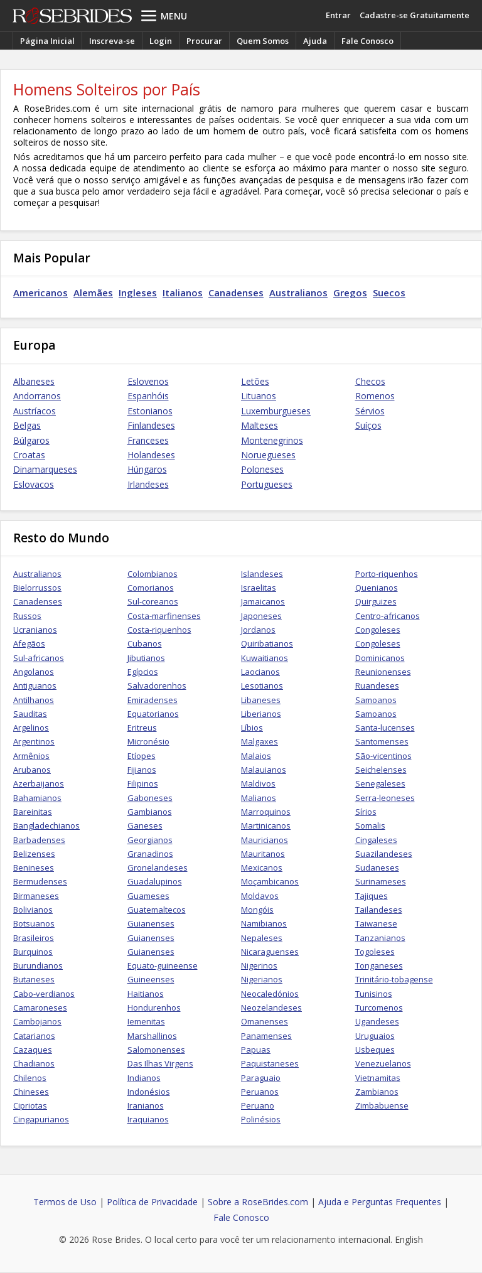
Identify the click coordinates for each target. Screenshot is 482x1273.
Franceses (148, 440)
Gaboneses (150, 797)
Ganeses (145, 825)
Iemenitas (146, 1021)
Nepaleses (261, 937)
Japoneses (261, 615)
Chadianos (34, 1063)
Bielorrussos (37, 587)
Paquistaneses (270, 1063)
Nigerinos (259, 965)
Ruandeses (377, 685)
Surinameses (380, 881)
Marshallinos (152, 1035)
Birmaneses (36, 895)
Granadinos (150, 853)
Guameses (148, 895)
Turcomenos (379, 1007)
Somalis (370, 825)
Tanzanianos (380, 937)
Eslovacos (33, 484)
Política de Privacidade (152, 1202)
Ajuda (315, 40)
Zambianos (377, 1091)
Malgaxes (259, 741)
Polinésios (261, 1119)
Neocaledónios (270, 993)
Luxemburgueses (276, 411)
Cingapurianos (41, 1119)
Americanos (40, 292)
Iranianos (145, 1105)
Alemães (93, 292)
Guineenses (150, 979)
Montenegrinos (272, 440)
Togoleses (375, 951)
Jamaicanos (263, 601)
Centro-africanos (387, 615)
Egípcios (142, 671)
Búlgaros (31, 440)
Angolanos (33, 671)
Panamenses (266, 1035)
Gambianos (149, 811)
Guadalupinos (154, 881)
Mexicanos (261, 867)
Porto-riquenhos (386, 573)
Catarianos (34, 1035)
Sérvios (370, 411)
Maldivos (258, 783)
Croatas (29, 455)
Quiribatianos (267, 643)
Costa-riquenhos (159, 629)
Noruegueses (268, 455)
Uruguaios (375, 1035)
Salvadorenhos (156, 685)
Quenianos (376, 587)
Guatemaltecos (156, 909)
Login (160, 40)
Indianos (144, 1077)
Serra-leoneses (385, 797)
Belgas (27, 425)
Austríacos (34, 411)
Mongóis (257, 909)
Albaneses (34, 381)
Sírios (366, 811)
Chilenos (29, 1077)
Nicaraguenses (270, 951)
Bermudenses (40, 881)
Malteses (259, 425)
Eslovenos (148, 381)
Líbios (252, 727)
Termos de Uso (65, 1202)
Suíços (368, 425)
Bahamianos (37, 797)
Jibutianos (146, 657)
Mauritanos (263, 853)
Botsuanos (34, 923)
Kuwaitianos (264, 657)
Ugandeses (377, 1021)
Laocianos (260, 671)
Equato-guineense (162, 965)
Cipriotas (30, 1105)
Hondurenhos (154, 1007)
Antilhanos (33, 700)
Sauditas (30, 713)
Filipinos (142, 783)
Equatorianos (153, 713)
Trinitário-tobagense (394, 979)
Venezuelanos (383, 1063)
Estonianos (150, 411)
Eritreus (142, 727)
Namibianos (264, 923)
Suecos (389, 292)
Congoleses (377, 629)
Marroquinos (266, 811)
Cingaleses (376, 840)
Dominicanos (380, 657)
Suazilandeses (383, 853)
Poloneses (262, 469)
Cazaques (32, 1049)
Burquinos (33, 951)
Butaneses (34, 979)
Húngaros (147, 469)
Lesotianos (262, 685)
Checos (370, 381)
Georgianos (150, 840)
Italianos (183, 292)
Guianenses (150, 923)
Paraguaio (261, 1077)
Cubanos (144, 643)
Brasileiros (33, 937)
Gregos (350, 292)
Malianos (258, 797)
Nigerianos (261, 979)
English (409, 1239)
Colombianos (152, 573)
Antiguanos (34, 685)
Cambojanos (37, 1021)
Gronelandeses (157, 867)
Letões (255, 381)
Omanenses (264, 1021)
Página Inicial (47, 40)
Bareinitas (32, 811)
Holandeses (151, 455)
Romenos (375, 396)
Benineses (33, 867)
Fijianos (141, 769)
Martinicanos (266, 825)
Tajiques (371, 895)
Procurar (204, 40)
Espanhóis (148, 396)
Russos (27, 615)
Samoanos (376, 700)
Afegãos (29, 643)
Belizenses (34, 853)
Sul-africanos (38, 657)
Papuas (255, 1049)
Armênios (31, 755)
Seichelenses (381, 769)
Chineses (31, 1091)
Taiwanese (376, 923)
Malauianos (263, 769)
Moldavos (260, 895)
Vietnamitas (377, 1077)
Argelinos (31, 727)
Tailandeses (378, 909)
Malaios (256, 755)
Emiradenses (152, 700)
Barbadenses (39, 840)
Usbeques (375, 1049)
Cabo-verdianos (44, 993)
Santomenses (382, 741)
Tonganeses (379, 965)
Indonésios (148, 1091)
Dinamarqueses (45, 469)
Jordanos (258, 629)
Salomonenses (156, 1049)
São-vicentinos (383, 755)
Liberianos (261, 713)
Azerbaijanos (38, 783)
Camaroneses (40, 1007)
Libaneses (261, 700)
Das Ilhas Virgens (160, 1063)
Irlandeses (148, 484)
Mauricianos (264, 840)
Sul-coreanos (152, 601)
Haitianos (145, 993)
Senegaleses (380, 783)
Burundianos (38, 965)
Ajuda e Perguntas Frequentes (379, 1202)
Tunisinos (373, 993)
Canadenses (236, 292)
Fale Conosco (367, 40)
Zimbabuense (382, 1105)
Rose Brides (72, 16)
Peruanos (260, 1091)
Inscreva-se (112, 40)
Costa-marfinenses (164, 615)
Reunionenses (383, 671)
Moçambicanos (270, 881)
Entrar (338, 15)
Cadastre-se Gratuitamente (414, 15)
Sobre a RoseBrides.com (258, 1202)
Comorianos (150, 587)
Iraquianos (148, 1119)
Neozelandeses (271, 1007)
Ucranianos (35, 629)
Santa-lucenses (385, 727)
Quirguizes (376, 601)
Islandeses (262, 573)
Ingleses (138, 292)
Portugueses (266, 484)
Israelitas (258, 587)
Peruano (257, 1105)
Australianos (298, 292)
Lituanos (258, 396)
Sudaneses (377, 867)
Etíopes (141, 755)
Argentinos (34, 741)
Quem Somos (263, 40)
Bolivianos (33, 909)
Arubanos (32, 769)
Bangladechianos (46, 825)
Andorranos (37, 396)
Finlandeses (151, 425)
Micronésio (148, 741)
